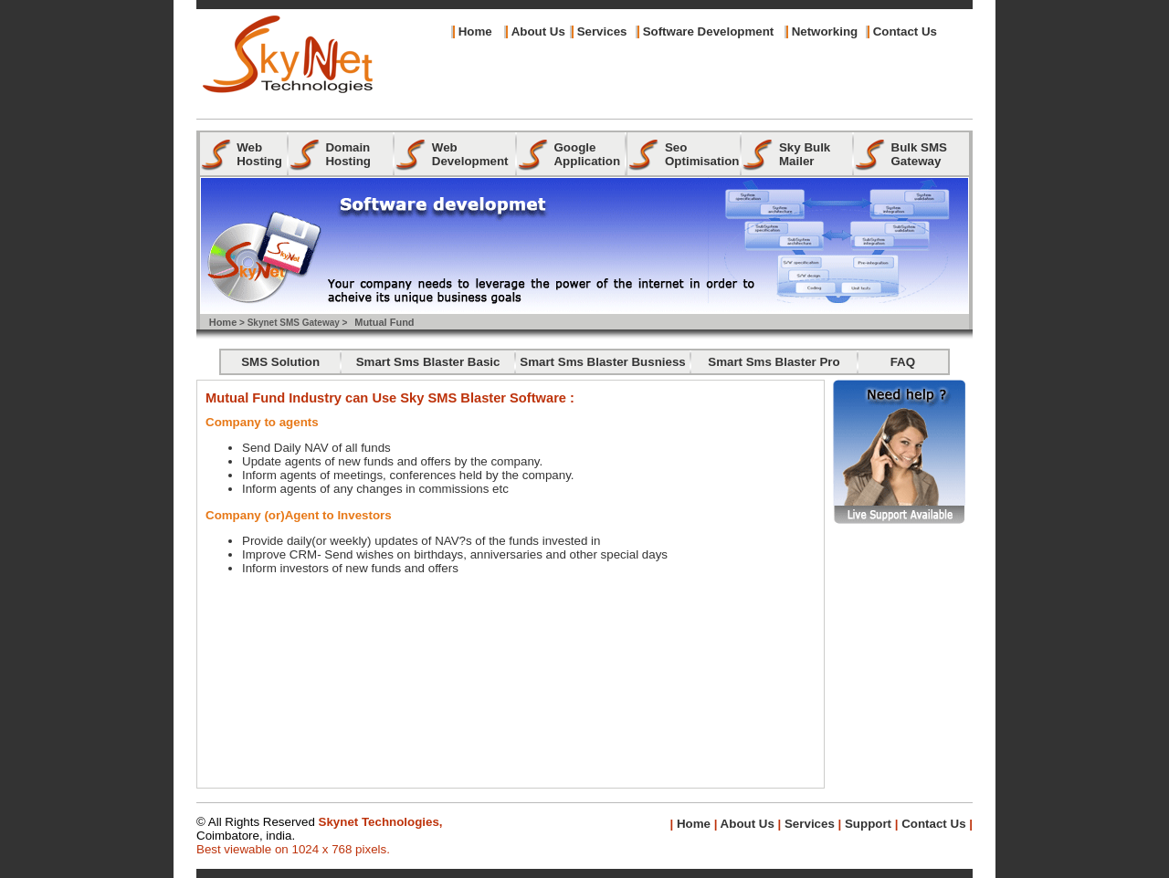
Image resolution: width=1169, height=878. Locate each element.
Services (602, 31)
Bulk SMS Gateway (919, 154)
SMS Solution (280, 362)
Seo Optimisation (702, 154)
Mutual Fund (384, 322)
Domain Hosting (348, 154)
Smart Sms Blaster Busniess (603, 362)
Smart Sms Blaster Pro (773, 362)
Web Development (470, 154)
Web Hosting (259, 154)
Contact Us (905, 31)
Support (868, 824)
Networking (825, 31)
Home (475, 31)
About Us (745, 824)
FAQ (902, 362)
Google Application (586, 154)
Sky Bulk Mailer (804, 154)
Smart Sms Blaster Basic (428, 362)
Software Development (708, 31)
